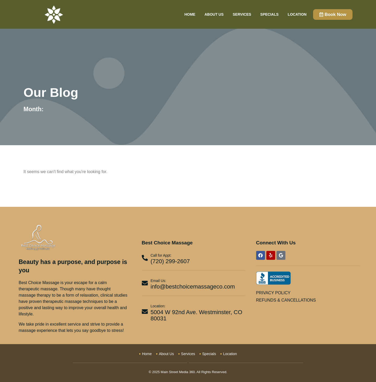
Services (242, 14)
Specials (269, 14)
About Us (214, 14)
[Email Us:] (145, 283)
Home (189, 14)
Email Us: (158, 281)
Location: (158, 306)
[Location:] (145, 312)
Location (297, 14)
